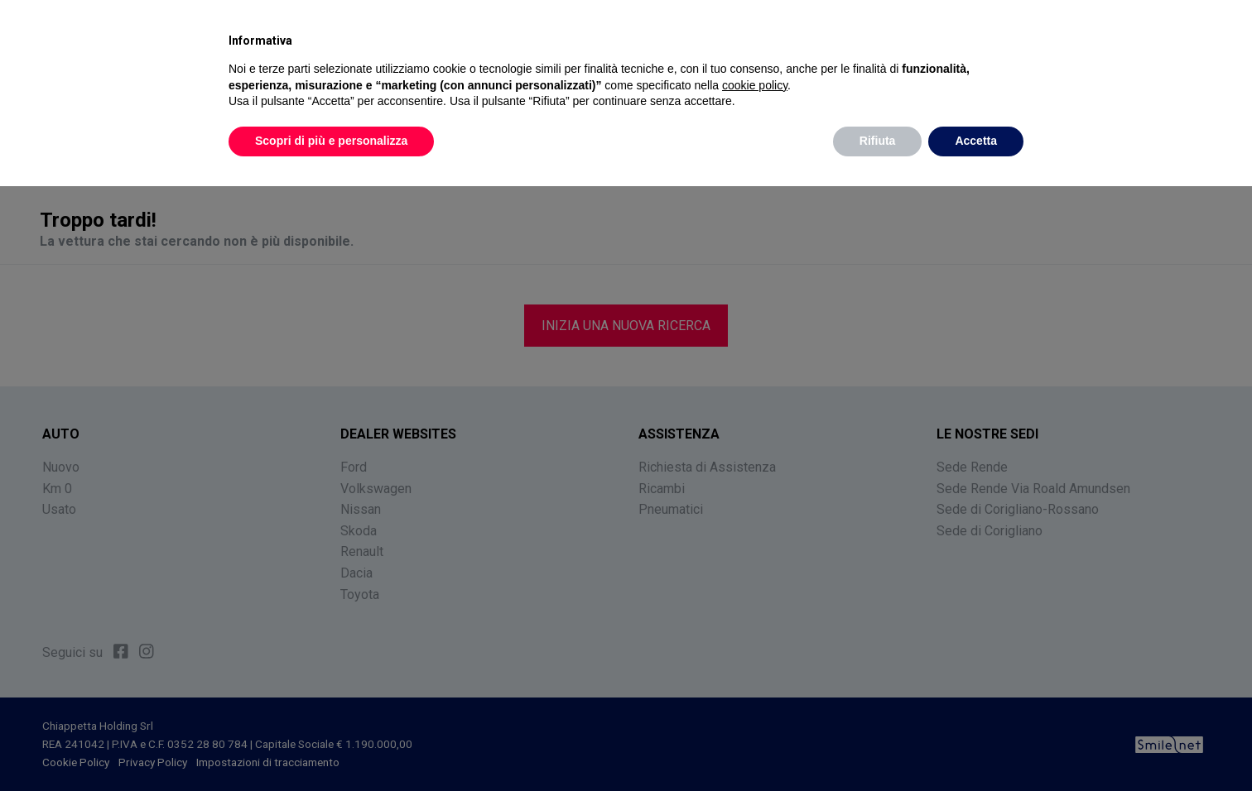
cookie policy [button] (754, 85)
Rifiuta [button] (878, 140)
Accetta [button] (976, 140)
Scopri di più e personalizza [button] (331, 140)
